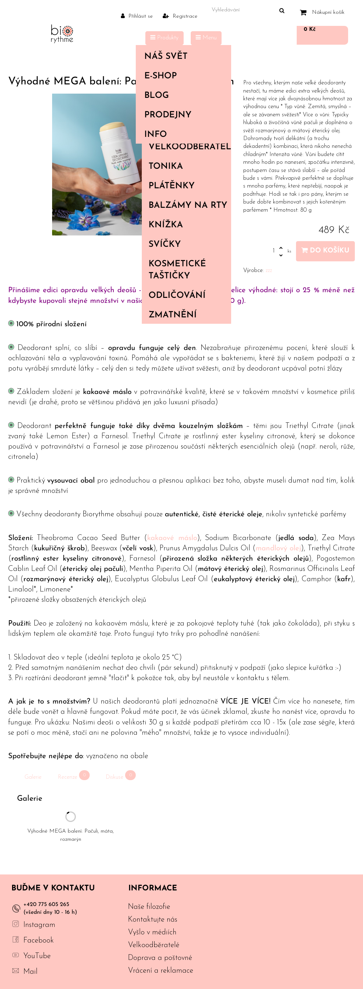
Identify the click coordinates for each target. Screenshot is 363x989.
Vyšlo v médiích (152, 932)
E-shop (181, 76)
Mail (30, 972)
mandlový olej (278, 548)
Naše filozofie (149, 907)
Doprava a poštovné (160, 958)
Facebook (38, 940)
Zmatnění (173, 315)
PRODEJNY (167, 115)
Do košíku (325, 250)
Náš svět (181, 57)
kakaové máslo (172, 538)
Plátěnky (172, 186)
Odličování (177, 295)
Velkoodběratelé (190, 147)
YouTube (37, 956)
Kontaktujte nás (152, 919)
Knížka (166, 225)
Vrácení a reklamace (160, 970)
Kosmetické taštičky (177, 270)
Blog (156, 95)
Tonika (166, 166)
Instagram (39, 925)
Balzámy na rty (188, 205)
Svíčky (165, 244)
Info (181, 135)
